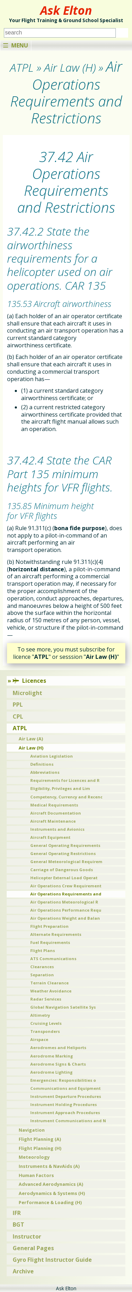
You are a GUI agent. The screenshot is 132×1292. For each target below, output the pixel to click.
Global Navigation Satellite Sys (63, 1007)
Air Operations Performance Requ (65, 910)
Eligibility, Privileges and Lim (60, 788)
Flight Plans (42, 950)
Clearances (42, 966)
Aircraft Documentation (55, 813)
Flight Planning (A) (40, 1139)
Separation (42, 974)
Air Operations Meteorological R (64, 902)
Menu (15, 45)
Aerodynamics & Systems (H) (52, 1193)
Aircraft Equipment (50, 837)
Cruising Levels (46, 1023)
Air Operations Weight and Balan (65, 918)
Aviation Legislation (51, 756)
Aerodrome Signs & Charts (58, 1064)
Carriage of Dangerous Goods (61, 869)
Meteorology (34, 1157)
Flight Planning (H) (40, 1148)
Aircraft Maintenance (53, 821)
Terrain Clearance (49, 982)
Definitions (42, 764)
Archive (23, 1271)
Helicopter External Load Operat (64, 877)
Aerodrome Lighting (51, 1072)
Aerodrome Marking (51, 1056)
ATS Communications (53, 958)
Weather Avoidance (50, 991)
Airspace (39, 1039)
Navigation (32, 1130)
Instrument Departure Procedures (65, 1096)
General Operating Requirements (65, 845)
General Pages (33, 1248)
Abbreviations (44, 772)
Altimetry (40, 1015)
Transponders (45, 1031)
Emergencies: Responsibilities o (63, 1080)
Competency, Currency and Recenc (66, 796)
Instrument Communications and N (68, 1120)
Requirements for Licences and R (65, 780)
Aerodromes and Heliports (58, 1047)
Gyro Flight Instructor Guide (52, 1260)
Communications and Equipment (65, 1088)
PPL (18, 704)
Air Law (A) (31, 738)
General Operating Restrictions (63, 853)
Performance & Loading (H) (50, 1202)
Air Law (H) (31, 748)
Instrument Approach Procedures (65, 1112)
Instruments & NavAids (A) (49, 1166)
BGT (18, 1224)
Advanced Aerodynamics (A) (51, 1184)
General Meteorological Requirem (66, 861)
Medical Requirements (54, 805)
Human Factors (36, 1175)
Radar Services (45, 999)
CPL (18, 716)
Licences (29, 680)
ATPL (20, 728)
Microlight (27, 693)
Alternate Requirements (55, 934)
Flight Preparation (49, 926)
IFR (17, 1213)
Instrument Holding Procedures (63, 1104)
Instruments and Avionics (57, 829)
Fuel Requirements (50, 942)
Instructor (27, 1236)
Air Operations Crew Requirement (65, 885)
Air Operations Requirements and (65, 893)
